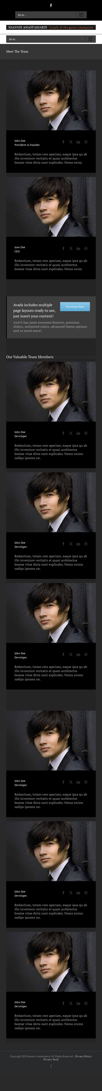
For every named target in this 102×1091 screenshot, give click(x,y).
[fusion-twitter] (71, 142)
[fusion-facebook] (63, 142)
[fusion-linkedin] (78, 142)
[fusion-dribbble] (85, 142)
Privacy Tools (51, 1059)
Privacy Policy (83, 1056)
